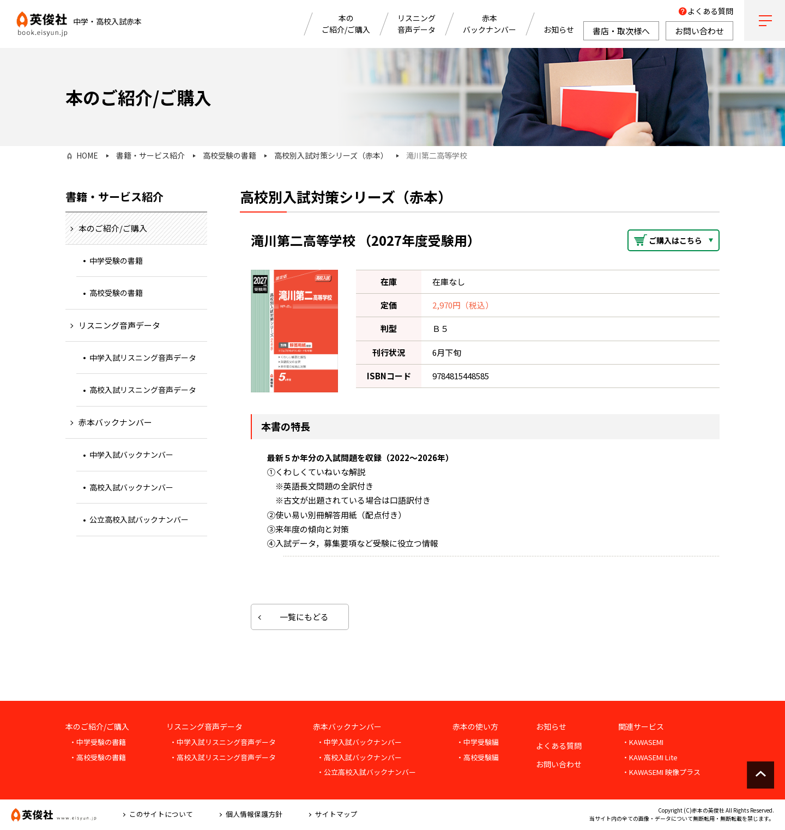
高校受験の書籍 (229, 155)
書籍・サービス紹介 (150, 155)
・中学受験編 (477, 742)
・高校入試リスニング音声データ (223, 757)
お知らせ (559, 29)
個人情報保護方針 (254, 814)
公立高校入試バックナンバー (139, 519)
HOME (87, 155)
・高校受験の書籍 (97, 757)
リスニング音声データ (416, 24)
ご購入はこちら (675, 240)
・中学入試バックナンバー (359, 742)
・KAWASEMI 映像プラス (661, 772)
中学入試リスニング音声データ (142, 357)
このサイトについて (161, 814)
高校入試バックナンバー (131, 487)
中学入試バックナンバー (131, 454)
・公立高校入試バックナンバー (366, 772)
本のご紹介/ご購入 (346, 24)
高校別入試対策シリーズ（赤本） (331, 155)
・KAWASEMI (642, 742)
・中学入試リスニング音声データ (223, 742)
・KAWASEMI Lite (650, 757)
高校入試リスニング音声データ (142, 389)
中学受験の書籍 (116, 260)
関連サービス (641, 726)
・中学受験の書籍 (97, 742)
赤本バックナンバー (489, 24)
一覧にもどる (304, 616)
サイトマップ (336, 814)
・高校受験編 (477, 757)
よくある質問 (710, 10)
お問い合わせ (559, 764)
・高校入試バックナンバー (359, 757)
